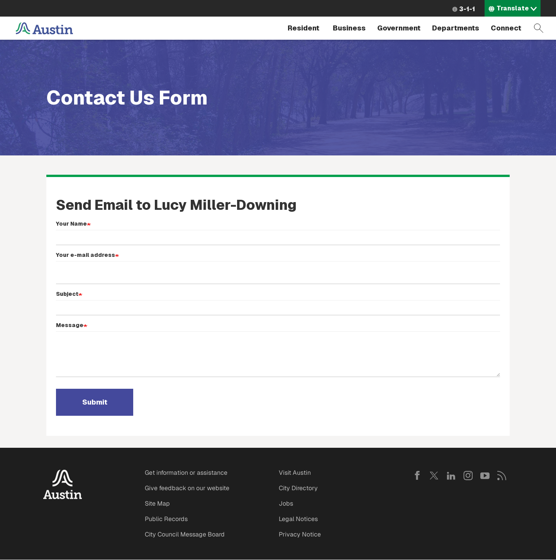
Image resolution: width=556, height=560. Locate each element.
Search (538, 28)
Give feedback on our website (187, 488)
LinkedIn (451, 475)
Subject (67, 293)
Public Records (166, 519)
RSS (502, 475)
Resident (303, 28)
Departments (455, 28)
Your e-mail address (85, 254)
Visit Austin (295, 473)
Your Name (71, 223)
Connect (506, 28)
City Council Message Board (185, 534)
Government (398, 28)
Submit (94, 402)
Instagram (468, 475)
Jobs (286, 503)
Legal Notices (298, 519)
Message (69, 325)
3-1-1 (467, 9)
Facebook (417, 475)
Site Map (157, 503)
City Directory (298, 488)
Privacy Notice (300, 534)
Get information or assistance (186, 473)
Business (349, 28)
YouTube (485, 475)
